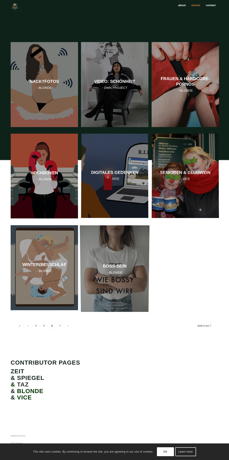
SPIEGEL (30, 378)
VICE (24, 397)
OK (165, 451)
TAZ (22, 384)
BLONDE (30, 391)
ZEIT (17, 371)
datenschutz (18, 435)
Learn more (185, 451)
